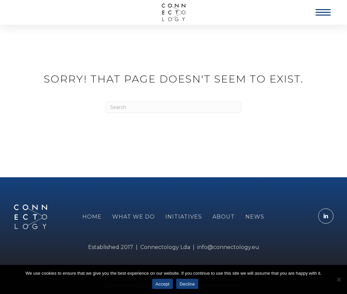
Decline (187, 284)
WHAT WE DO (133, 216)
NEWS (254, 216)
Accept (162, 284)
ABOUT (223, 216)
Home (92, 216)
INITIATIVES (183, 216)
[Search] (173, 107)
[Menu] (323, 12)
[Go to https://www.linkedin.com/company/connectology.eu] (325, 216)
